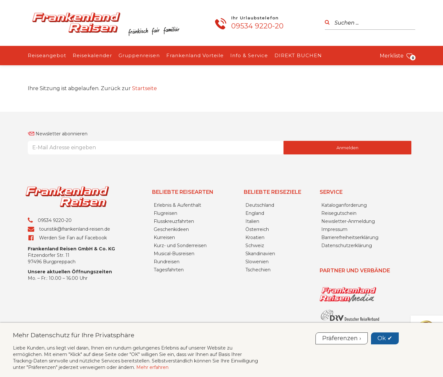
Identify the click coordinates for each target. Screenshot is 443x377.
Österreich (257, 229)
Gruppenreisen (139, 55)
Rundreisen (167, 262)
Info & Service (249, 55)
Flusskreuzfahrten (174, 221)
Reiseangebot (47, 55)
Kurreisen (164, 237)
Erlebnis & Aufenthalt (177, 205)
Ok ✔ (384, 338)
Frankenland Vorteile (195, 55)
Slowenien (257, 262)
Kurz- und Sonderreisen (180, 245)
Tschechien (258, 270)
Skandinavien (260, 254)
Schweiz (254, 245)
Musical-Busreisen (174, 254)
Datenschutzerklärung (346, 245)
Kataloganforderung (344, 205)
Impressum (334, 229)
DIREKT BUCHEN (298, 55)
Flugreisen (165, 213)
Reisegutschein (338, 213)
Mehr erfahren (152, 367)
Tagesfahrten (169, 270)
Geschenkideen (171, 229)
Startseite (144, 88)
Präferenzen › (341, 338)
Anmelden (347, 147)
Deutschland (259, 205)
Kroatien (254, 237)
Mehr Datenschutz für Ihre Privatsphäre (73, 335)
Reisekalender (92, 55)
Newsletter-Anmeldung (348, 221)
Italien (252, 221)
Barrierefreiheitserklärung (349, 237)
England (254, 213)
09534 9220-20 (257, 26)
